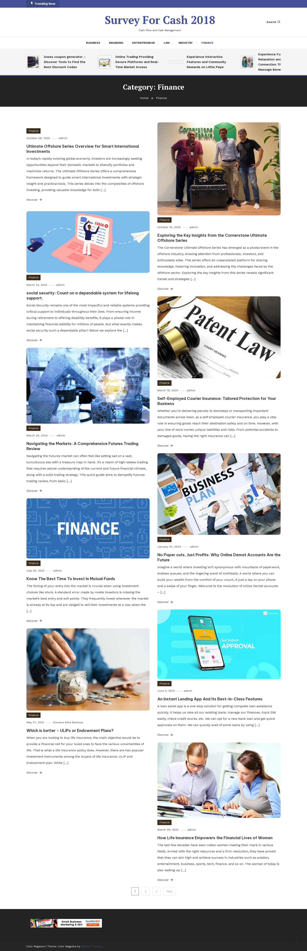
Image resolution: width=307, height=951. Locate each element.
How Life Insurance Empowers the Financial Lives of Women (215, 837)
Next (169, 891)
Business (93, 42)
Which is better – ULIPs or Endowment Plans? (70, 730)
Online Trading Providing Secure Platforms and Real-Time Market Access (137, 62)
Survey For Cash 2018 (160, 20)
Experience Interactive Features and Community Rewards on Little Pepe (206, 62)
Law (167, 42)
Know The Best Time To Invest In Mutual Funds (70, 578)
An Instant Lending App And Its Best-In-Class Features (210, 698)
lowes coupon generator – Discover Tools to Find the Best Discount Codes (65, 62)
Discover (34, 200)
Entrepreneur (143, 42)
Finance (207, 42)
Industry (186, 42)
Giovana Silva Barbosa (68, 722)
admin (63, 138)
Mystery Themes (91, 946)
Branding (116, 42)
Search (273, 22)
